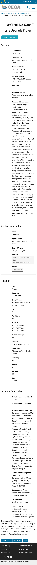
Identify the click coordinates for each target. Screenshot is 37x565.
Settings (33, 2)
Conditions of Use (25, 546)
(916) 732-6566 (17, 270)
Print (25, 540)
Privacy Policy (6, 549)
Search (10, 13)
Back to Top (5, 546)
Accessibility (23, 549)
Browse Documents (26, 552)
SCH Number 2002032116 (22, 13)
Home (3, 13)
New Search (17, 540)
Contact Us (26, 1)
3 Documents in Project (10, 37)
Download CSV (7, 540)
